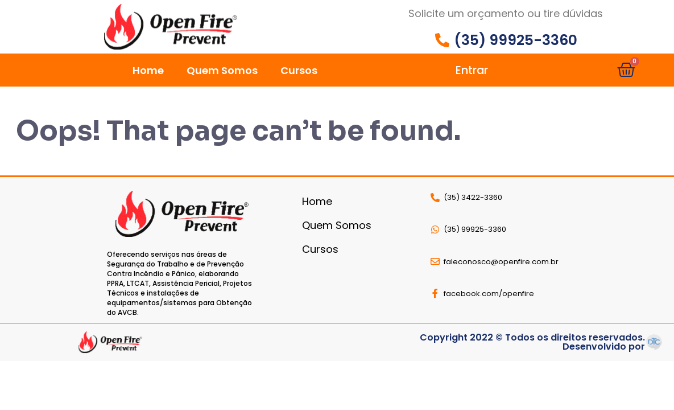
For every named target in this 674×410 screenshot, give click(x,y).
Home (148, 70)
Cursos (298, 70)
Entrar (472, 70)
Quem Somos (222, 70)
